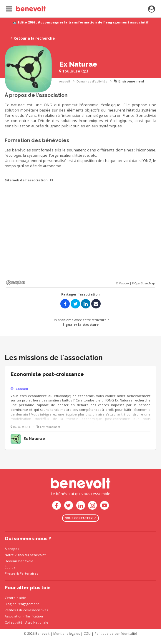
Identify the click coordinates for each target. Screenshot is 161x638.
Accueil (64, 81)
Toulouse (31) (73, 71)
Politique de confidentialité (115, 633)
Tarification (34, 616)
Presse (10, 573)
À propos (12, 548)
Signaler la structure (80, 324)
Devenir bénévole (19, 561)
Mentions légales (66, 633)
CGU (87, 633)
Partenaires (29, 573)
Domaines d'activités (92, 81)
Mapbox (15, 283)
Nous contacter (81, 518)
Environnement (129, 81)
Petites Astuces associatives (26, 610)
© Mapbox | (124, 283)
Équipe (10, 567)
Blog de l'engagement (22, 604)
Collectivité (13, 622)
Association (13, 616)
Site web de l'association (29, 180)
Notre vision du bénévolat (25, 555)
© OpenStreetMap (143, 283)
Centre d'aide (15, 597)
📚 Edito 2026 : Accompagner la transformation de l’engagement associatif (81, 22)
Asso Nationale (36, 622)
